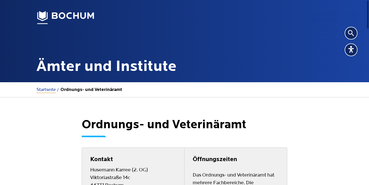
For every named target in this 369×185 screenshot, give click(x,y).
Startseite (46, 89)
